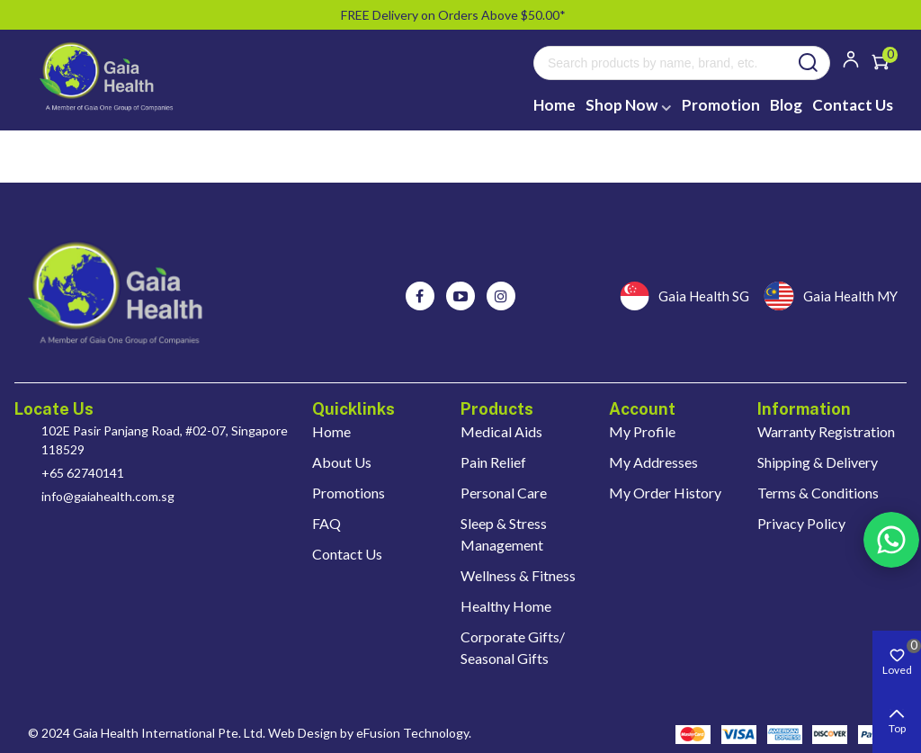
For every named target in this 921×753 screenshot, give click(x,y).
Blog (786, 104)
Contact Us (852, 104)
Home (554, 104)
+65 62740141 (82, 472)
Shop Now (621, 104)
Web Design (302, 732)
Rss (891, 540)
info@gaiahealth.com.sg (107, 496)
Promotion (721, 104)
